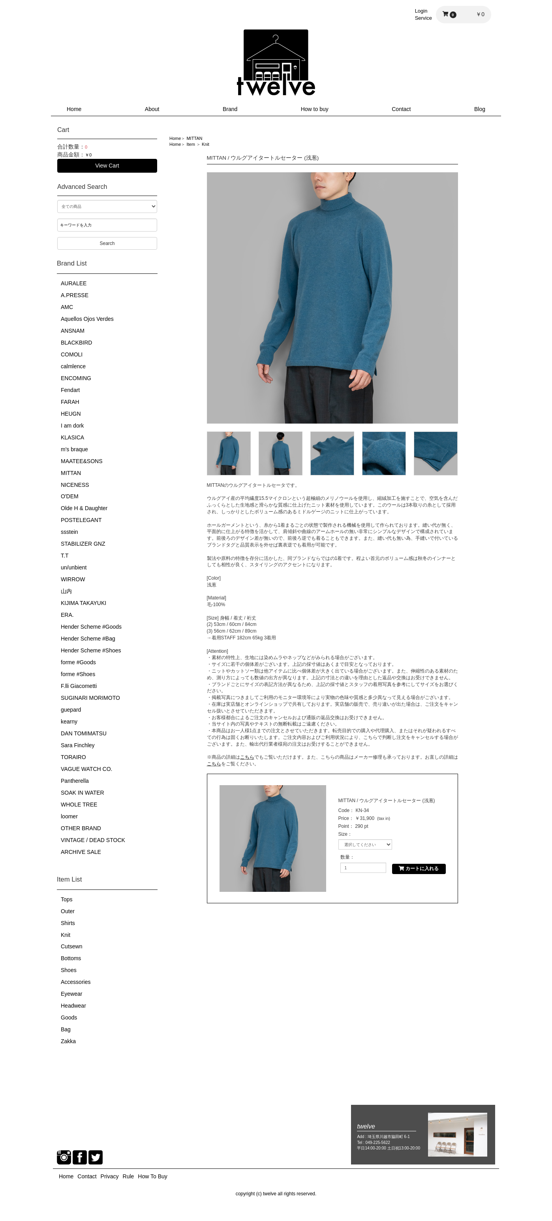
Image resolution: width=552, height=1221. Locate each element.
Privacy (110, 1176)
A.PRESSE (74, 295)
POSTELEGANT (81, 520)
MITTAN (71, 473)
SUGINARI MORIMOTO (90, 698)
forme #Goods (78, 662)
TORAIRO (73, 757)
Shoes (69, 970)
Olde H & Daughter (84, 508)
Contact (401, 109)
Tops (67, 899)
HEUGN (71, 414)
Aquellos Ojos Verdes (87, 319)
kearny (69, 721)
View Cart (107, 165)
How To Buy (152, 1176)
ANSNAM (72, 331)
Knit (65, 935)
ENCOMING (76, 378)
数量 (345, 857)
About (152, 109)
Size (342, 834)
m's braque (74, 449)
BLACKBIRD (76, 342)
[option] (332, 298)
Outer (68, 911)
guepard (71, 710)
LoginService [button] (423, 14)
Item (190, 144)
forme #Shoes (78, 674)
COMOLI (72, 354)
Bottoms (71, 958)
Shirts (68, 923)
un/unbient (73, 567)
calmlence (73, 366)
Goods (69, 1017)
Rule (128, 1176)
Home (74, 109)
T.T (64, 555)
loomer (69, 816)
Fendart (70, 390)
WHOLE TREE (79, 804)
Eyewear (71, 994)
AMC (67, 307)
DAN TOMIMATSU (84, 733)
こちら (247, 757)
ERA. (67, 615)
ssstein (69, 532)
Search (107, 243)
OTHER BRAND (81, 828)
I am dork (72, 425)
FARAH (70, 402)
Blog (479, 109)
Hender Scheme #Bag (88, 638)
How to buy (315, 109)
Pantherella (75, 781)
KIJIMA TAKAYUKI (83, 603)
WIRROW (73, 579)
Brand (230, 109)
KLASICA (72, 437)
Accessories (75, 982)
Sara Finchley (78, 745)
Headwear (73, 1005)
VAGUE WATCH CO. (86, 769)
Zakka (68, 1041)
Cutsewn (71, 946)
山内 (66, 591)
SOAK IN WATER (82, 793)
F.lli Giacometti (79, 686)
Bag (66, 1029)
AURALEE (73, 283)
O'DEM (70, 496)
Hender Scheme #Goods (91, 627)
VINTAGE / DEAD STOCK (93, 840)
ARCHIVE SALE (81, 852)
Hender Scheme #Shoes (91, 650)
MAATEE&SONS (82, 461)
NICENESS (75, 485)
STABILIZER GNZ (83, 544)
